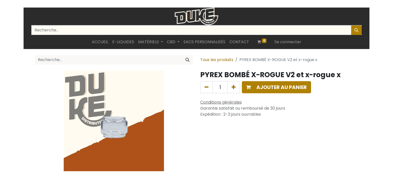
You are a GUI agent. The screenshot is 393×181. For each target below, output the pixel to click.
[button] (276, 87)
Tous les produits (216, 60)
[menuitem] (100, 42)
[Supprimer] (206, 87)
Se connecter (287, 42)
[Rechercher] (356, 30)
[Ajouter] (233, 87)
